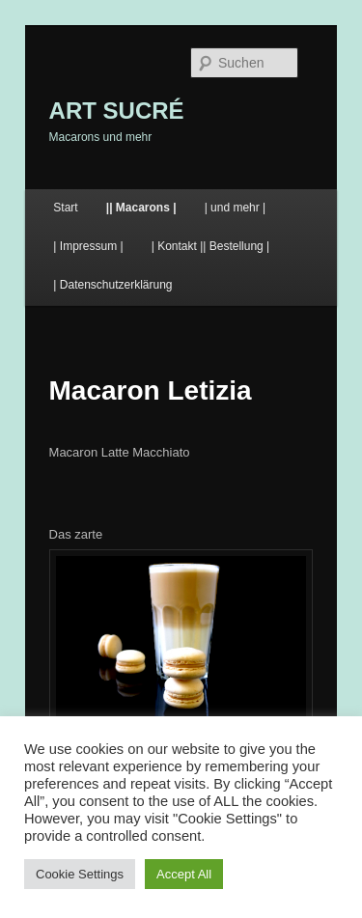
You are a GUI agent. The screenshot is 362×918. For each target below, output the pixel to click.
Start (65, 207)
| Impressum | (88, 246)
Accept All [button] (183, 874)
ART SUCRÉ (116, 110)
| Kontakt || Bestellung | (211, 246)
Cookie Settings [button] (80, 874)
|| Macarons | (141, 207)
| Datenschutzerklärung (112, 285)
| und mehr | (235, 207)
